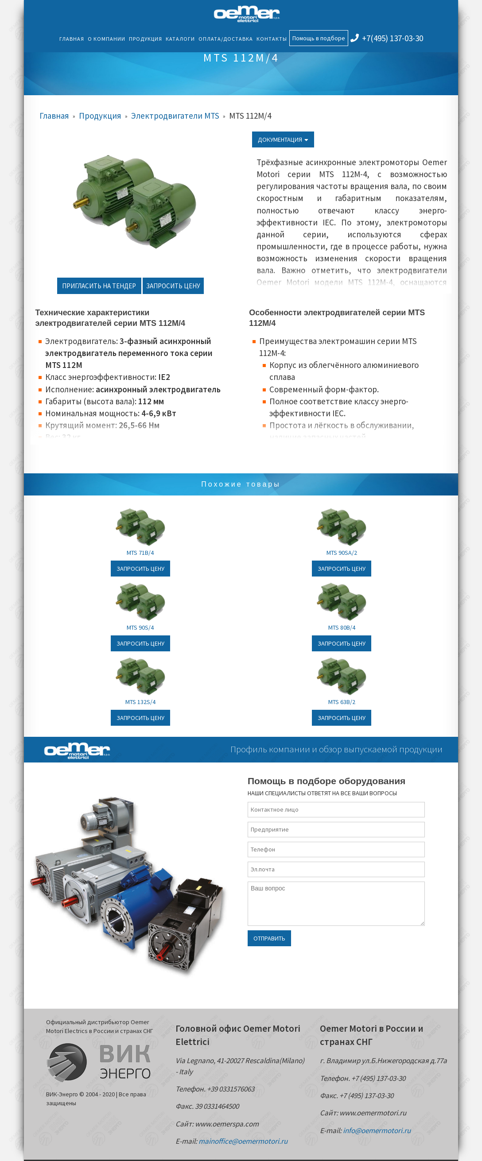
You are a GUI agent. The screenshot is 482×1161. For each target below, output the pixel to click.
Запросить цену (173, 286)
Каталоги (180, 38)
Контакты (272, 38)
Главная (71, 38)
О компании (106, 38)
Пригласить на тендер (99, 286)
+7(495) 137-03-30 (386, 38)
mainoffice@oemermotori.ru (243, 1141)
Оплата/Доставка (225, 38)
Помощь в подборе (318, 38)
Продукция (145, 38)
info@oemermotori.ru (377, 1130)
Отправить (269, 938)
